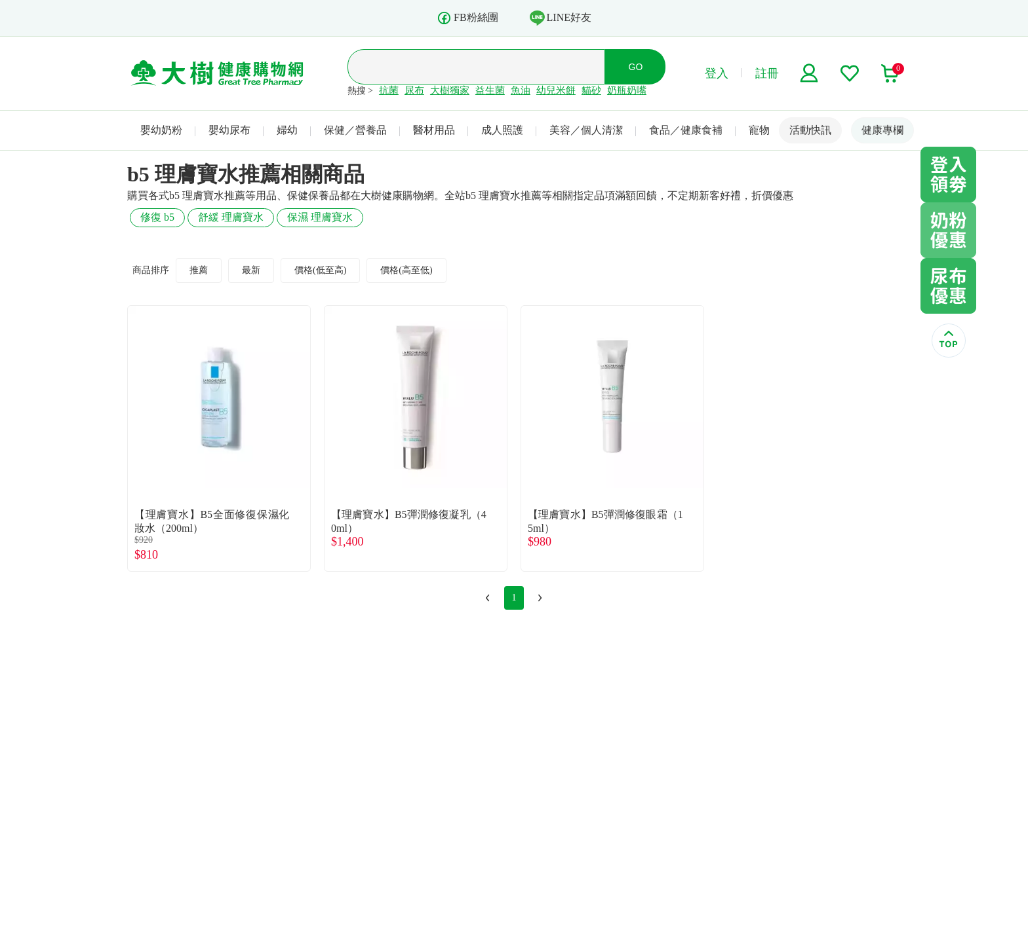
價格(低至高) (320, 270)
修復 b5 (157, 217)
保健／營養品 (355, 130)
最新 (251, 270)
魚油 (520, 90)
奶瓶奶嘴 (626, 90)
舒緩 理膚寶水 (231, 217)
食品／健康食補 (685, 130)
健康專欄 (882, 130)
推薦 (198, 270)
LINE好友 (560, 17)
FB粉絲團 (467, 18)
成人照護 (502, 130)
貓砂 (591, 90)
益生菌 (490, 90)
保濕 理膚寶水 (320, 217)
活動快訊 (810, 130)
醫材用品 (434, 130)
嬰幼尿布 (229, 130)
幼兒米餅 (556, 90)
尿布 (414, 90)
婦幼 (287, 130)
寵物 (759, 130)
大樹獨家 (449, 90)
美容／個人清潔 (586, 130)
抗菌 (389, 90)
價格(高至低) (406, 270)
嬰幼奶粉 (161, 130)
